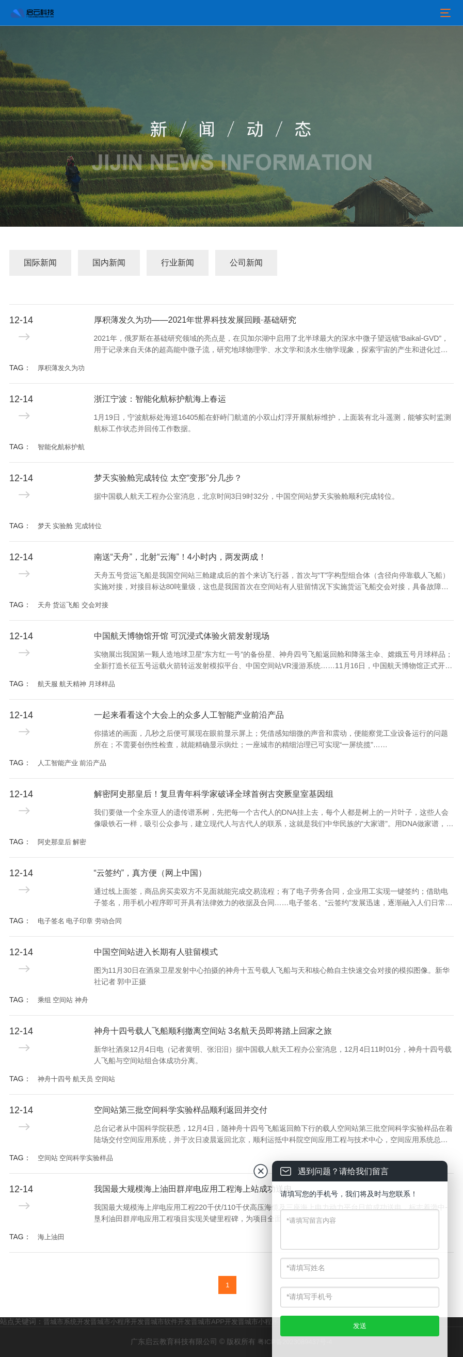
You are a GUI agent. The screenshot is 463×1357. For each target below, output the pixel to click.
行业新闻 (177, 262)
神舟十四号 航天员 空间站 (76, 1079)
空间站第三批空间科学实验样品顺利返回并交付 (180, 1110)
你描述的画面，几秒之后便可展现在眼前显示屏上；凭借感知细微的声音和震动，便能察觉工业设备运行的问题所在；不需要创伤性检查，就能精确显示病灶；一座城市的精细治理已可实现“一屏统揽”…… (271, 739)
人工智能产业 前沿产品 (72, 763)
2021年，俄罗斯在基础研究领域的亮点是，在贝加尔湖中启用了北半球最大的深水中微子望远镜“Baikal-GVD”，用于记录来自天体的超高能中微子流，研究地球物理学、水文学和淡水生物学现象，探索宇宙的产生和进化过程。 (271, 345)
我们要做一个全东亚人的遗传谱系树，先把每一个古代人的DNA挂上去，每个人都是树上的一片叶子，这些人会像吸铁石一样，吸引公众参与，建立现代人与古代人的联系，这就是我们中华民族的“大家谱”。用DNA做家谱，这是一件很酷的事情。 (274, 819)
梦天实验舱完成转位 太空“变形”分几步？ (168, 478)
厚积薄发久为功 (61, 368)
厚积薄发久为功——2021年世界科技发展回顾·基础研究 (195, 319)
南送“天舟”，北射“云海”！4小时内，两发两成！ (180, 557)
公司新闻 (246, 262)
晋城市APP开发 (214, 1322)
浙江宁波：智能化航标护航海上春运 (160, 399)
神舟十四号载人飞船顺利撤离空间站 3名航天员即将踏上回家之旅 (213, 1031)
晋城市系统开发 (66, 1322)
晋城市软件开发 (167, 1322)
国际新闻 (40, 262)
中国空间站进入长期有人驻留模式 (156, 952)
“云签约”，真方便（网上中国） (150, 873)
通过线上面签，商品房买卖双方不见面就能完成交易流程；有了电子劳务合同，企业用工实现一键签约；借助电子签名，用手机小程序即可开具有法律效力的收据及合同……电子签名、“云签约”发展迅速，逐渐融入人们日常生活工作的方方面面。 (273, 898)
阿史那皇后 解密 (62, 842)
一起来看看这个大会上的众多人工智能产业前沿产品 (189, 715)
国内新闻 (108, 262)
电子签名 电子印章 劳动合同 (80, 921)
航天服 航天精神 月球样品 (76, 684)
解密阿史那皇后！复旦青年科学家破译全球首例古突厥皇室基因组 (213, 794)
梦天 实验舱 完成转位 (70, 526)
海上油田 (51, 1237)
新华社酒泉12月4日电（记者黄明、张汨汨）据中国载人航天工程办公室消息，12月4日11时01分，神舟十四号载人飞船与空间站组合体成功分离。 (273, 1055)
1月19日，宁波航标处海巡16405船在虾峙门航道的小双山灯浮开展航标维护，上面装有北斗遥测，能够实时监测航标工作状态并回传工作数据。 (272, 423)
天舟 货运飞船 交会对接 (73, 605)
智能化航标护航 (61, 447)
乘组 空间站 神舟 (63, 1000)
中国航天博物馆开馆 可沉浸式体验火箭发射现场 (181, 636)
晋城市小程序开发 (117, 1322)
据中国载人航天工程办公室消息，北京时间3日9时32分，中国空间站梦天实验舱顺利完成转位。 (246, 496)
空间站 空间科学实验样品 (76, 1158)
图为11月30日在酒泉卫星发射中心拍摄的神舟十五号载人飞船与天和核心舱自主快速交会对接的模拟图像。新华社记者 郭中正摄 (272, 976)
